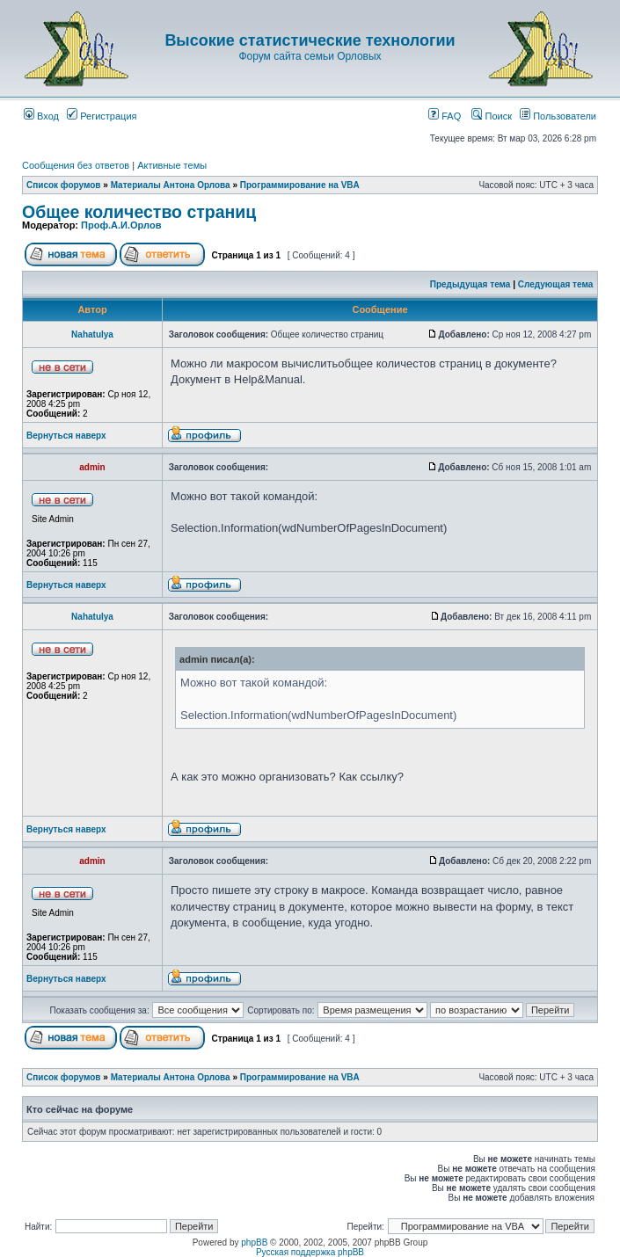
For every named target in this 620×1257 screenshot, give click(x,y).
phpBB (254, 1242)
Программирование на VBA (300, 185)
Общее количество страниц (139, 212)
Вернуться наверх (66, 435)
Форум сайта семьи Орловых (309, 56)
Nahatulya (92, 334)
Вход (41, 116)
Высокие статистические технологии (309, 40)
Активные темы (172, 165)
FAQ (444, 116)
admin (92, 467)
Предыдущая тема (470, 284)
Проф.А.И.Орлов (121, 225)
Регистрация (101, 116)
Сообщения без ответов (75, 165)
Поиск (491, 116)
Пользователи (558, 116)
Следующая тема (555, 284)
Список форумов (63, 185)
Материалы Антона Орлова (170, 185)
